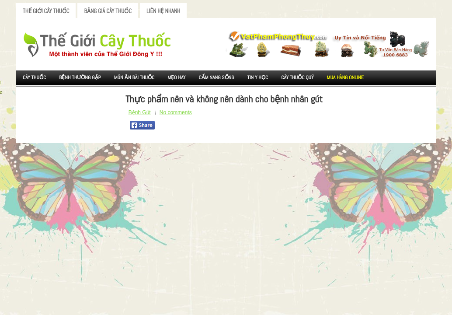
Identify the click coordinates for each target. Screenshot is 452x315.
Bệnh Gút (140, 112)
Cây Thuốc (34, 77)
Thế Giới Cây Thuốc (46, 11)
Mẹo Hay (176, 77)
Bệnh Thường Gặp (80, 77)
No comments (176, 112)
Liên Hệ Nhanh (163, 11)
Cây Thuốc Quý (297, 77)
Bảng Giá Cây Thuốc (108, 11)
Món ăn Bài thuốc (134, 77)
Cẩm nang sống (216, 77)
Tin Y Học (257, 77)
